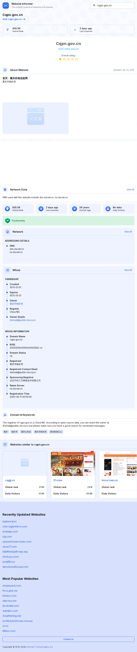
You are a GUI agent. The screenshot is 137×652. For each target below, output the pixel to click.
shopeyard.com (12, 585)
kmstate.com (10, 531)
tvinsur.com (9, 595)
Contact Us (68, 639)
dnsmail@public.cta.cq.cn (23, 320)
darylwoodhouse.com (15, 566)
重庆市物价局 (16, 303)
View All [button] (130, 189)
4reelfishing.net (12, 615)
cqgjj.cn (10, 480)
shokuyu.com (11, 556)
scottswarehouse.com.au (17, 620)
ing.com (7, 536)
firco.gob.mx (10, 590)
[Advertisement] (68, 93)
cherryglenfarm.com (15, 526)
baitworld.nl (9, 521)
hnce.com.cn (110, 480)
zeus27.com (10, 546)
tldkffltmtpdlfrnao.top (15, 551)
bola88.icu (9, 561)
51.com (57, 480)
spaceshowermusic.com (17, 541)
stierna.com (9, 600)
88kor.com (9, 630)
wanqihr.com (10, 610)
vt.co (5, 625)
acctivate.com (11, 605)
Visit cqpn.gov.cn (14, 19)
